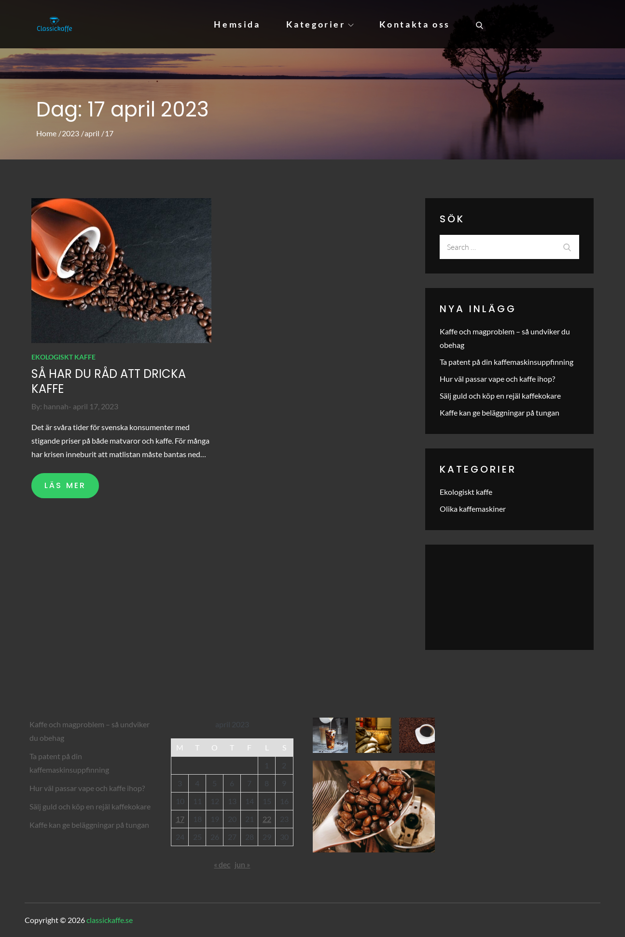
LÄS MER (65, 485)
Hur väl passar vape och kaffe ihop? (497, 378)
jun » (242, 864)
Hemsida (237, 24)
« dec (222, 864)
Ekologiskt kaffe (63, 357)
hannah (56, 406)
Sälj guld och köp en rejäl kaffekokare (500, 395)
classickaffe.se (109, 919)
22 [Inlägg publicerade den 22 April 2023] (267, 818)
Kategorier (320, 24)
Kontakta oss (414, 24)
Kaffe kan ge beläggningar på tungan (499, 412)
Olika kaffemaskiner (473, 508)
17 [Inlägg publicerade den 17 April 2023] (180, 818)
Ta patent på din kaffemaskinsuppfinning (506, 361)
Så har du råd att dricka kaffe (108, 381)
